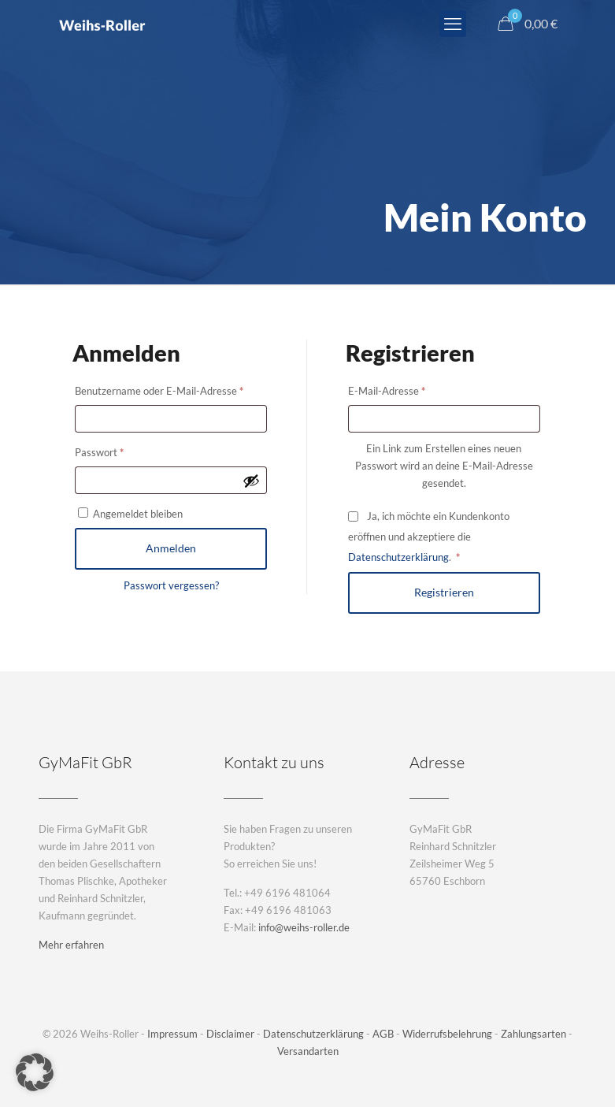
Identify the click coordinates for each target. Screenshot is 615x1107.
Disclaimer (230, 1033)
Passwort (125, 450)
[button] (34, 1072)
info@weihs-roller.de (304, 927)
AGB (383, 1033)
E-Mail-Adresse (412, 389)
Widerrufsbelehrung (447, 1033)
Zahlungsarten (533, 1033)
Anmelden (171, 548)
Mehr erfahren (71, 944)
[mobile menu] (452, 23)
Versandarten (308, 1051)
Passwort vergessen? (171, 585)
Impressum (172, 1033)
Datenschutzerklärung (398, 557)
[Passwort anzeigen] (251, 480)
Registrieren (444, 592)
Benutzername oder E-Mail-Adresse (171, 389)
